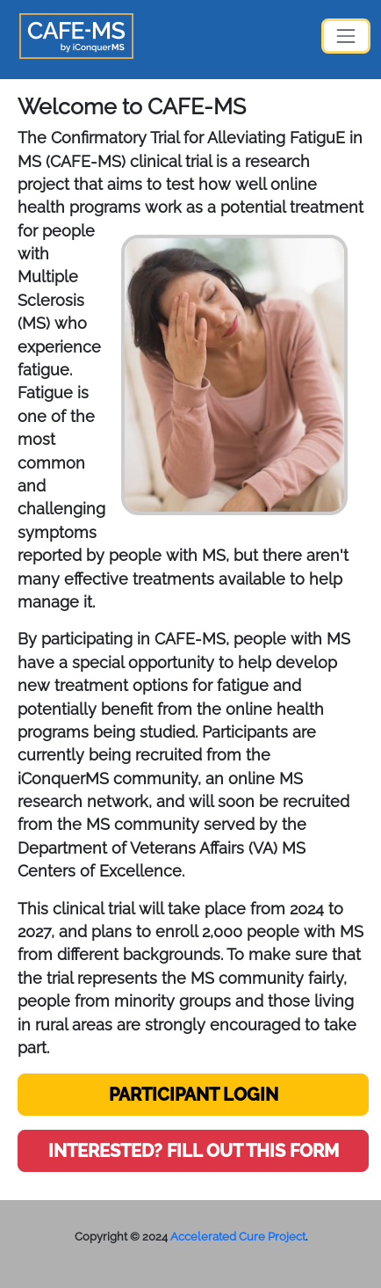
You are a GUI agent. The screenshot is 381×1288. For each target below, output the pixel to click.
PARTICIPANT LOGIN (193, 1094)
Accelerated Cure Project (238, 1236)
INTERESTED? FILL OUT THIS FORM (193, 1150)
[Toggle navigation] (345, 36)
